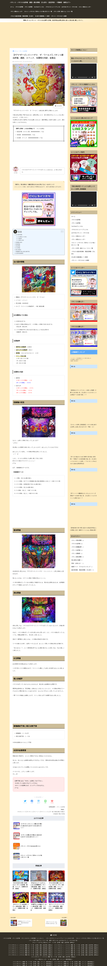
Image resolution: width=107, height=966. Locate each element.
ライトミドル (45, 811)
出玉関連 (18, 247)
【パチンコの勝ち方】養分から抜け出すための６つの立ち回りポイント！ (75, 955)
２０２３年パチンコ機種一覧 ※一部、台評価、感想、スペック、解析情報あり (74, 941)
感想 (62, 811)
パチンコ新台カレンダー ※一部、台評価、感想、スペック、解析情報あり (53, 938)
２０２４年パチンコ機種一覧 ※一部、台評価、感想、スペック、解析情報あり (33, 941)
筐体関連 (18, 244)
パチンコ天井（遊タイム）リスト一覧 (63, 11)
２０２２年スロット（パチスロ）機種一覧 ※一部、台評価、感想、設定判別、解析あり (30, 926)
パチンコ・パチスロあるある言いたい (83, 957)
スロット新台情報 (77, 541)
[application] (84, 71)
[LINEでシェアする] (45, 802)
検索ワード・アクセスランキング (82, 567)
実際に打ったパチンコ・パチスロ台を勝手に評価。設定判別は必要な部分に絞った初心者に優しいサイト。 (53, 20)
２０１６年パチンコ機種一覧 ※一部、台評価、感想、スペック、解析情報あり (33, 948)
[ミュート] (92, 77)
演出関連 (18, 245)
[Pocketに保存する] (52, 802)
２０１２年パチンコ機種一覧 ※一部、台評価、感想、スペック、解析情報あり (53, 952)
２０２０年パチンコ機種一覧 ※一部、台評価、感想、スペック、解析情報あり (33, 944)
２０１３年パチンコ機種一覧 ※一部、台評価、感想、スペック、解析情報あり (74, 950)
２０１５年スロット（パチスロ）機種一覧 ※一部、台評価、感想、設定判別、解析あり (76, 932)
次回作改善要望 (20, 253)
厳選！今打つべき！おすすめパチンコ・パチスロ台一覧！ (63, 919)
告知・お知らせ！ (77, 564)
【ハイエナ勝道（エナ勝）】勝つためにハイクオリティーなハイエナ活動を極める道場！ (27, 959)
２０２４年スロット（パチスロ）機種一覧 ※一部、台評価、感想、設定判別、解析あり (30, 924)
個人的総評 (18, 249)
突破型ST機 (57, 814)
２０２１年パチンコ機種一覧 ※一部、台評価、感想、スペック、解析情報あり (74, 942)
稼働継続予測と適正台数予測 (23, 251)
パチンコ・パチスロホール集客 (59, 16)
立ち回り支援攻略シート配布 (42, 16)
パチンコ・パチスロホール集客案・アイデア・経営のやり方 (28, 962)
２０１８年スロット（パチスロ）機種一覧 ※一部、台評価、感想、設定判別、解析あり (30, 930)
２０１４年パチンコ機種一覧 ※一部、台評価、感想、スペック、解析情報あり (33, 950)
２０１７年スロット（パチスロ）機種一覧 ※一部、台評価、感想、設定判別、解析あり (76, 930)
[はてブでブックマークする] (38, 802)
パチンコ (30, 811)
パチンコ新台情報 (77, 557)
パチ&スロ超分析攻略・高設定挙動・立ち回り (22, 16)
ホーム (12, 6)
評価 (63, 814)
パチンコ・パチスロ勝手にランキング (63, 957)
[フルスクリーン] (94, 77)
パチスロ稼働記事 (77, 547)
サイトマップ (78, 962)
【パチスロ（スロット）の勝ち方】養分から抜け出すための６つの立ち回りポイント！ (34, 955)
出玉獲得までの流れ (22, 236)
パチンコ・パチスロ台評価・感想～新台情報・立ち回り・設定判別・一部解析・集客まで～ (47, 2)
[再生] (73, 77)
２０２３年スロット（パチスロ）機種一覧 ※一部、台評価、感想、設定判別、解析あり (76, 924)
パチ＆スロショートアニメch (52, 6)
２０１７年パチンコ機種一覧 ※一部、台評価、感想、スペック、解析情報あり (74, 946)
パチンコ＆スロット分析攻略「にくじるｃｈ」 (33, 917)
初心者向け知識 (77, 561)
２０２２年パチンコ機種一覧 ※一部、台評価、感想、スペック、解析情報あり (33, 942)
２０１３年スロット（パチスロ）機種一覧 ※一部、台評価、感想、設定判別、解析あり (76, 934)
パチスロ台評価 (19, 6)
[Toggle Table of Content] (61, 231)
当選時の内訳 (21, 240)
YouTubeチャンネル (39, 6)
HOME (53, 914)
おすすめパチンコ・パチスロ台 (69, 6)
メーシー (37, 811)
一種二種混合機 (55, 811)
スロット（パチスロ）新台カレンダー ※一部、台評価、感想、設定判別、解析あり (53, 921)
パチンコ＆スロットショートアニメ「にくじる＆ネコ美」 (60, 917)
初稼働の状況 (19, 242)
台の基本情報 (19, 234)
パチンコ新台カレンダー (16, 11)
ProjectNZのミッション (88, 962)
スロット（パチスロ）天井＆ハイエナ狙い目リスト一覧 (38, 11)
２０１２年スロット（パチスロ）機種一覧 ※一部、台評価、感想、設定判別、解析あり (53, 935)
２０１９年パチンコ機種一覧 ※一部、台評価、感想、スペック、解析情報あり (74, 944)
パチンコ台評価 (28, 6)
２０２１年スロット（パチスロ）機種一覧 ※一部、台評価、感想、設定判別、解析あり (76, 926)
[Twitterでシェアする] (25, 802)
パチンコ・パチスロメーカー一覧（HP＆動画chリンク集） (58, 962)
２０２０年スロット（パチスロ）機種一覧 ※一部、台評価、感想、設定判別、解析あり (30, 928)
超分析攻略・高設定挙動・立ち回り (82, 571)
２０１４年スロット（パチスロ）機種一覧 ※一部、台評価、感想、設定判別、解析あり (30, 934)
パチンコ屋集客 (77, 554)
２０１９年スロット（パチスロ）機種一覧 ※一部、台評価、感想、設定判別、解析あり (76, 928)
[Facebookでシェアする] (32, 802)
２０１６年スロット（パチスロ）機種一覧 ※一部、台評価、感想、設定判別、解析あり (30, 932)
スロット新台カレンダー (85, 6)
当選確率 (20, 238)
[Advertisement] (53, 35)
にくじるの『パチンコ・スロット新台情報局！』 (63, 959)
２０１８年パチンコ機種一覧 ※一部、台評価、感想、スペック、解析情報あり (33, 946)
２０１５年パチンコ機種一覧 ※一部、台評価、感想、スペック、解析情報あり (74, 948)
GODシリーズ (22, 811)
